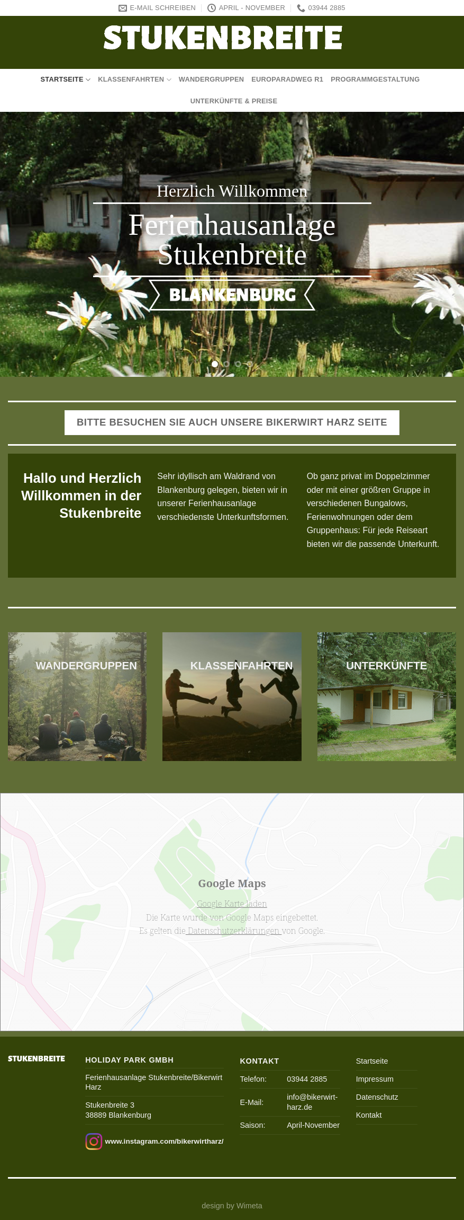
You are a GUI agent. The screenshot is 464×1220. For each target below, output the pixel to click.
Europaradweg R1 (287, 79)
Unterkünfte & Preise (233, 101)
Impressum (375, 1079)
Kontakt (369, 1115)
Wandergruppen (211, 79)
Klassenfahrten (134, 80)
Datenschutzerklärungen (234, 930)
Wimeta (249, 1205)
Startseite (65, 80)
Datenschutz (377, 1097)
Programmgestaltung (375, 79)
